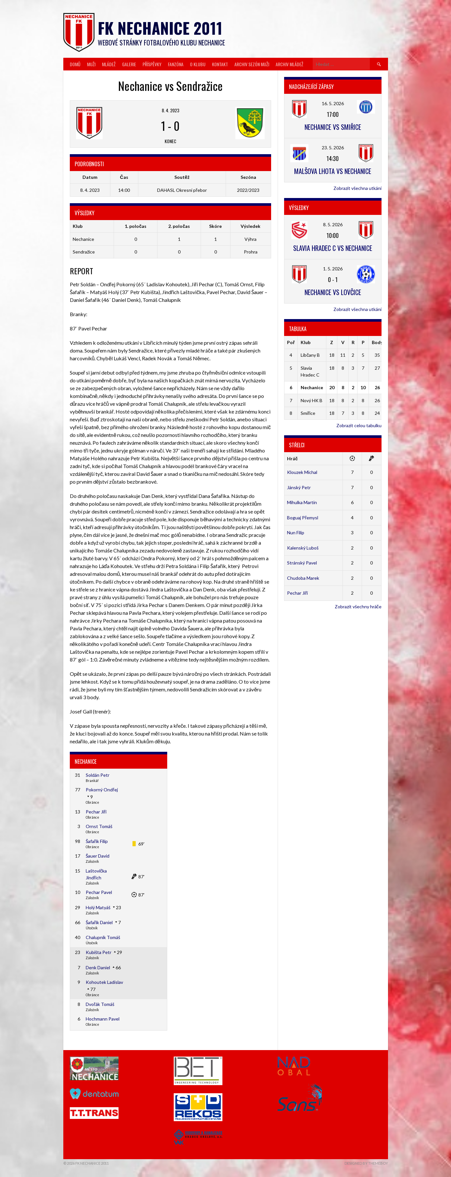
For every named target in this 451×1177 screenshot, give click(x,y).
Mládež (109, 64)
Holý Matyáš (98, 907)
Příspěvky (152, 64)
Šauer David (97, 856)
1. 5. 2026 (333, 268)
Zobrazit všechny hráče (358, 606)
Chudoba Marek (303, 578)
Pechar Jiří (96, 811)
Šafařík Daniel (99, 922)
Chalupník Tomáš (103, 937)
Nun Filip (295, 532)
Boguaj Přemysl (302, 517)
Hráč (292, 458)
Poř (290, 342)
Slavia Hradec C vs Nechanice (332, 248)
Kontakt (220, 64)
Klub (305, 342)
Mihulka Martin (302, 502)
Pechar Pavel (99, 892)
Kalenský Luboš (303, 548)
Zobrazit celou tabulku (359, 425)
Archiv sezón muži (251, 64)
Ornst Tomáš (99, 826)
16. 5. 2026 (333, 103)
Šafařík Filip (97, 841)
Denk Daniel (98, 967)
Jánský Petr (299, 487)
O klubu (198, 64)
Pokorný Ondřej (102, 789)
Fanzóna (175, 64)
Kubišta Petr (98, 952)
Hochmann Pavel (102, 1019)
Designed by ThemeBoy (366, 1163)
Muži (91, 64)
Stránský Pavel (302, 562)
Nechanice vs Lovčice (333, 292)
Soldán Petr (97, 775)
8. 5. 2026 (333, 224)
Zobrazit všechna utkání (357, 188)
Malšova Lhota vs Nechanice (332, 171)
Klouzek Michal (302, 472)
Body (377, 342)
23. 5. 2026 (333, 147)
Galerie (129, 64)
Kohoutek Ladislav (104, 982)
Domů (75, 64)
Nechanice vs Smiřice (333, 127)
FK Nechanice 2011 (160, 27)
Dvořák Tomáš (100, 1004)
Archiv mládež (289, 64)
